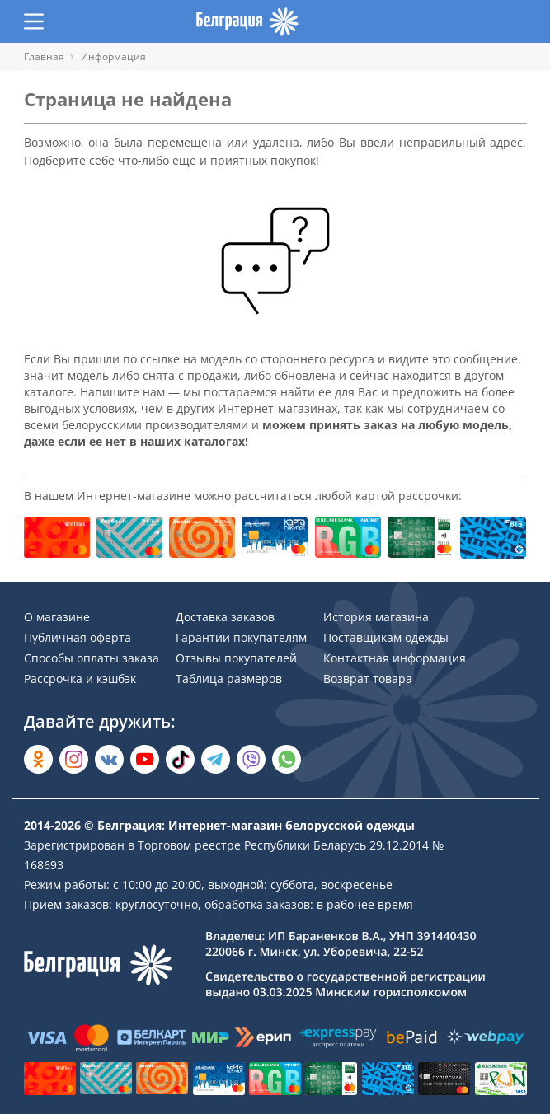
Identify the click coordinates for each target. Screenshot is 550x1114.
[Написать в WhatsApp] (286, 759)
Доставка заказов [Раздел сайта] (225, 617)
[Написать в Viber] (251, 759)
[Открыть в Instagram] (73, 759)
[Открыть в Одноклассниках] (38, 759)
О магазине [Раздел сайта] (57, 617)
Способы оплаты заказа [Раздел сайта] (91, 658)
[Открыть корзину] (517, 21)
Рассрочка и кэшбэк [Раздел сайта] (80, 678)
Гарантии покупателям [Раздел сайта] (241, 637)
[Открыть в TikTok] (180, 759)
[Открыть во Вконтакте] (109, 759)
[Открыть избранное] (485, 21)
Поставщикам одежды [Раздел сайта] (386, 637)
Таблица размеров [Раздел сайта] (229, 678)
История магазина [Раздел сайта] (376, 617)
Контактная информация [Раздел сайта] (394, 658)
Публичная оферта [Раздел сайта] (77, 637)
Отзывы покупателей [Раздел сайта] (236, 658)
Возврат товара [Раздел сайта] (367, 678)
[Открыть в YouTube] (144, 759)
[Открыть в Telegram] (215, 759)
